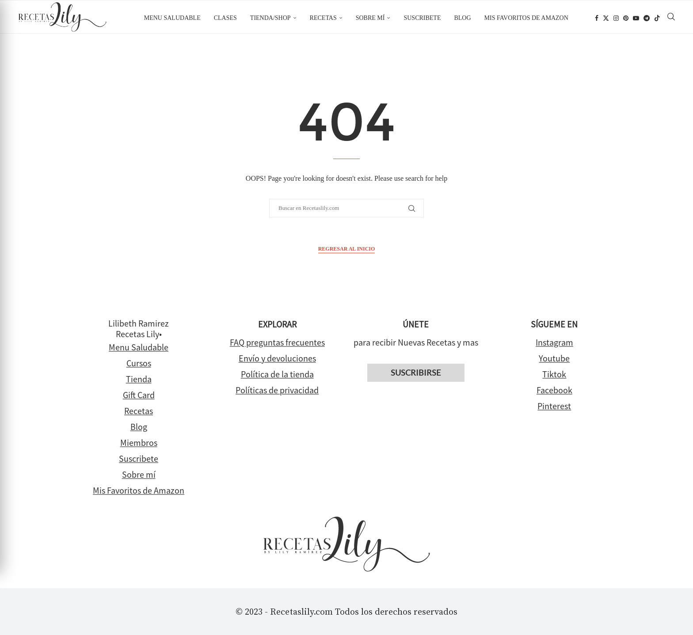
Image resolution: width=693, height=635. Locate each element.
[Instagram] (616, 18)
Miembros (138, 442)
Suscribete (422, 18)
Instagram (554, 342)
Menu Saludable (172, 18)
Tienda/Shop (270, 18)
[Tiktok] (657, 18)
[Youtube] (636, 18)
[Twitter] (606, 18)
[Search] (671, 18)
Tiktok (554, 374)
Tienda (139, 378)
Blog (462, 18)
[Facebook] (596, 18)
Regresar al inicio (346, 249)
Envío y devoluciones (277, 358)
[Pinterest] (625, 18)
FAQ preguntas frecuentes (277, 342)
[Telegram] (647, 18)
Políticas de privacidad (277, 389)
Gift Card (139, 394)
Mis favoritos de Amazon (526, 18)
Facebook (554, 389)
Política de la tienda (277, 374)
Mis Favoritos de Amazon (138, 490)
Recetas (323, 18)
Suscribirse (416, 372)
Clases (225, 18)
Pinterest (554, 405)
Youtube (554, 358)
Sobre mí (370, 18)
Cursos (138, 363)
